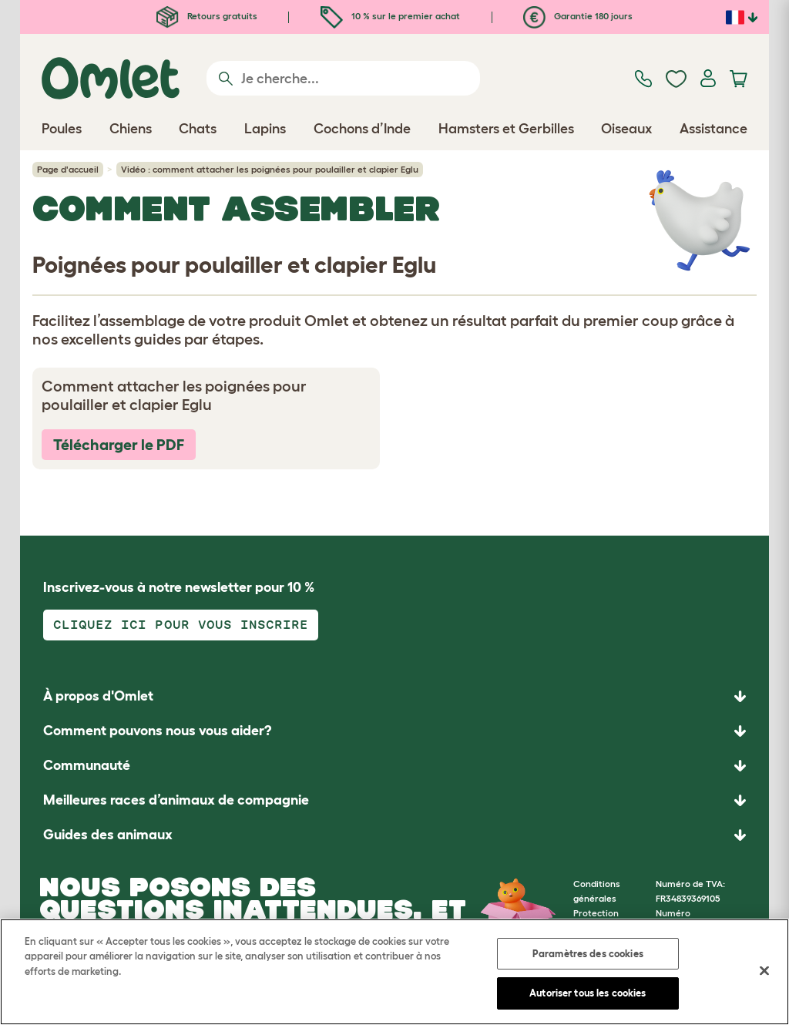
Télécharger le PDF (118, 444)
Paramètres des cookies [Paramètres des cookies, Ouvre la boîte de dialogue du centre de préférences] (587, 953)
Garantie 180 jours (578, 16)
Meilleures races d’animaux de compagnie (176, 800)
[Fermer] (764, 970)
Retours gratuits (206, 16)
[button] (394, 835)
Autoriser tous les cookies (587, 993)
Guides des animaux (108, 834)
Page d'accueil (68, 169)
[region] (394, 972)
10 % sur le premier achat (390, 16)
